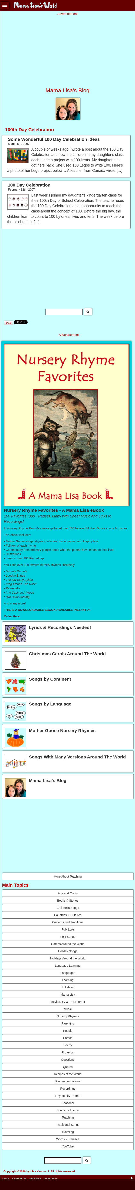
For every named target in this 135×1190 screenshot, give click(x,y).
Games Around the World (67, 944)
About (5, 1178)
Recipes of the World (68, 1074)
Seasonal (68, 1103)
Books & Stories (67, 900)
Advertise (35, 1178)
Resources (51, 1178)
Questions (67, 1059)
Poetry (68, 1045)
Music (68, 1009)
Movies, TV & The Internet (68, 1001)
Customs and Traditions (67, 922)
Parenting (67, 1023)
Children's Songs (68, 907)
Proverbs (68, 1052)
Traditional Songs (67, 1124)
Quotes (67, 1067)
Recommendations (67, 1081)
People (67, 1030)
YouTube (68, 1146)
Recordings (67, 1088)
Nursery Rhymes (68, 1016)
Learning (68, 980)
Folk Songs (67, 936)
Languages (67, 973)
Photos (67, 1038)
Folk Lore (68, 929)
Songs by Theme (68, 1110)
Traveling (68, 1132)
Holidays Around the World (67, 958)
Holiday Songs (67, 951)
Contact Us (19, 1178)
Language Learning (68, 965)
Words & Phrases (67, 1139)
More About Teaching (68, 876)
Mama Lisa (68, 994)
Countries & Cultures (67, 915)
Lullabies (68, 987)
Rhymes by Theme (67, 1095)
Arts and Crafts (68, 893)
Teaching (68, 1117)
